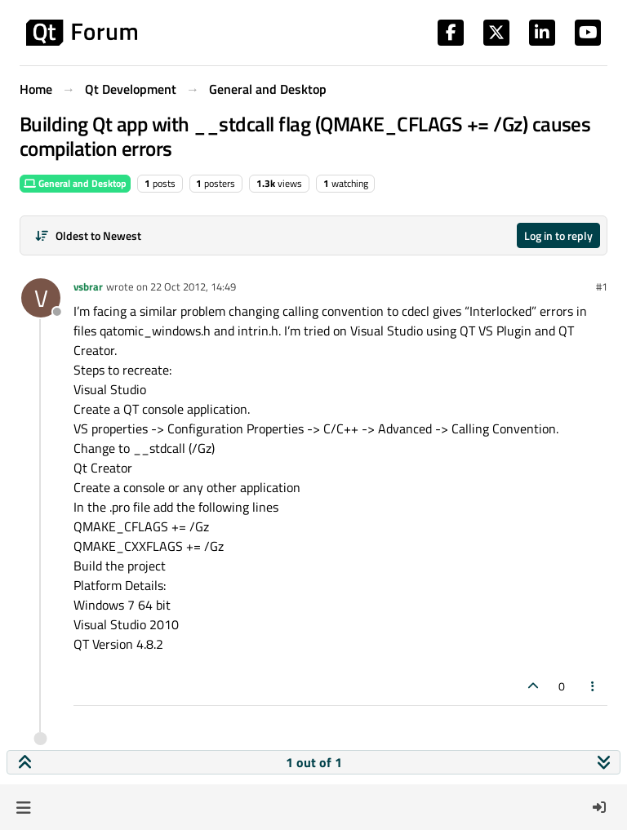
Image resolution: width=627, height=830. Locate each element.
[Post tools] (593, 686)
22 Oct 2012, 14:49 (193, 286)
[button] (23, 807)
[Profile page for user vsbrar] (40, 297)
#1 (601, 286)
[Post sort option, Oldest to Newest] (88, 235)
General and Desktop (75, 183)
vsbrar (88, 286)
